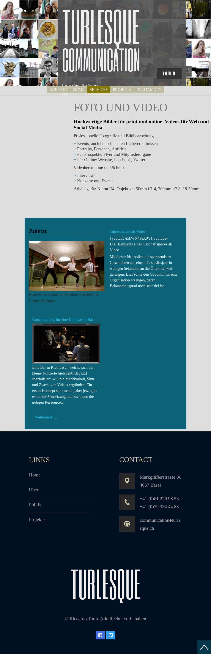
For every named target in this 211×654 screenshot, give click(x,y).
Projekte (37, 519)
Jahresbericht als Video (128, 231)
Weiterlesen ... (44, 308)
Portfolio (169, 73)
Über (33, 489)
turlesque (106, 583)
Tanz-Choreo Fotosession (51, 237)
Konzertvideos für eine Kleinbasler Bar (62, 319)
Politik (35, 504)
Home (35, 475)
